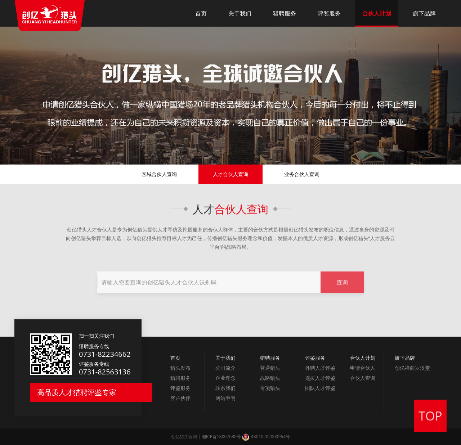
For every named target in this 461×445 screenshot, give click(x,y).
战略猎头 (270, 377)
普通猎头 (270, 367)
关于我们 (239, 13)
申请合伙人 (362, 367)
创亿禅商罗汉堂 (412, 367)
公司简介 (225, 367)
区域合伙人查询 (159, 174)
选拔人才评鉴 (320, 377)
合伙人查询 (241, 210)
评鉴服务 (329, 13)
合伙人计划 (376, 13)
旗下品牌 (424, 13)
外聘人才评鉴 (320, 367)
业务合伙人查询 (301, 174)
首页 (201, 13)
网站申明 (225, 398)
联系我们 (225, 388)
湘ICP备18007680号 (221, 436)
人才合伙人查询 (230, 174)
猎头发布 (180, 367)
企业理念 (225, 377)
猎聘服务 (284, 13)
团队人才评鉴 (320, 388)
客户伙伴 (180, 398)
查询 (342, 290)
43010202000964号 (266, 436)
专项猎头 (270, 388)
